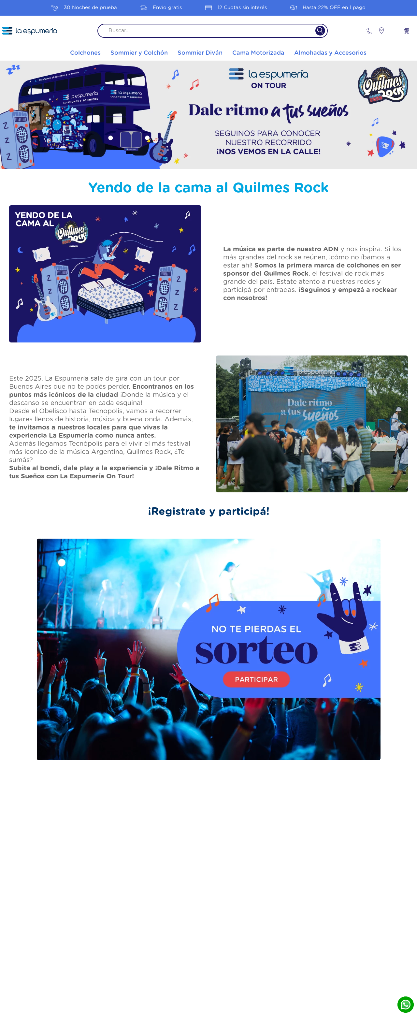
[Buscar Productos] (316, 30)
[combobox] (212, 31)
